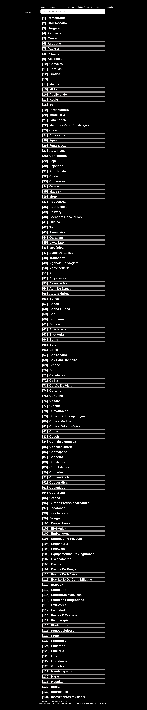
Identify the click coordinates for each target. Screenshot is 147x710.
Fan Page (70, 7)
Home (42, 7)
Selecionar (51, 7)
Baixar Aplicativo (85, 7)
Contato (110, 7)
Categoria (99, 7)
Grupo (61, 7)
